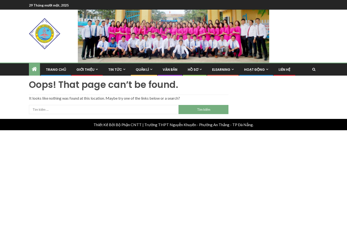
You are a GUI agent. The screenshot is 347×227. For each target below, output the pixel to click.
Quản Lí (142, 69)
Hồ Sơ (193, 69)
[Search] (314, 69)
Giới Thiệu (85, 69)
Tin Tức (115, 69)
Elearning (221, 69)
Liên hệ (284, 69)
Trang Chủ (56, 69)
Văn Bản (170, 69)
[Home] (34, 69)
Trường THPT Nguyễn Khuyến (170, 124)
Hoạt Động (254, 69)
